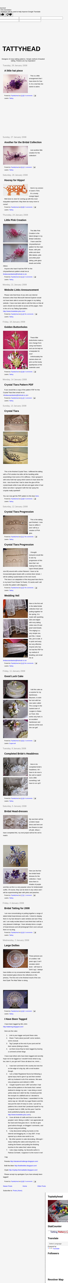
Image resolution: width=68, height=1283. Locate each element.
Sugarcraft (12, 743)
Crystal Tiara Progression (19, 511)
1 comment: (28, 167)
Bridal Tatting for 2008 (17, 908)
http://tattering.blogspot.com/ (13, 1027)
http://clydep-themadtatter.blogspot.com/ (23, 1170)
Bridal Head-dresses (16, 811)
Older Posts (41, 1186)
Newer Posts (7, 1186)
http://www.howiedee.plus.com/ (14, 311)
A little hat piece (13, 70)
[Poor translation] (9, 15)
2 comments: (29, 207)
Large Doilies (11, 945)
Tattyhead (21, 48)
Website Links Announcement (21, 289)
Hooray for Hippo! (14, 180)
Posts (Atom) (17, 1190)
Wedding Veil (11, 595)
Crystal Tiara (11, 411)
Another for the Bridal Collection (23, 142)
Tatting (11, 98)
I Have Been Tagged (15, 1019)
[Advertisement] (19, 117)
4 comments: (29, 798)
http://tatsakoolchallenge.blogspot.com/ (24, 1161)
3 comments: (29, 95)
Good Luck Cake (13, 676)
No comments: (29, 314)
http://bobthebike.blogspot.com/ (25, 1166)
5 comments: (29, 498)
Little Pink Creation (15, 220)
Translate (53, 1249)
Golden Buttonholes (15, 327)
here (37, 496)
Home (25, 1186)
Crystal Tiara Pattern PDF (18, 384)
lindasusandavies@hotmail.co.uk (15, 274)
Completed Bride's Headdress (21, 753)
